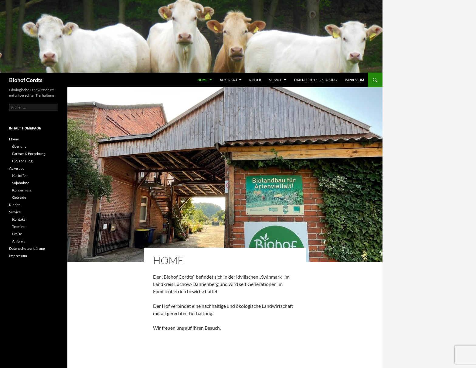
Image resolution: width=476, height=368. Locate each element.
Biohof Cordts (25, 80)
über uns (19, 146)
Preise (17, 234)
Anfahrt (18, 241)
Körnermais (21, 190)
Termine (18, 226)
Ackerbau (228, 80)
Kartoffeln (20, 175)
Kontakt (18, 219)
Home (203, 80)
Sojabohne (20, 183)
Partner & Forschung (28, 153)
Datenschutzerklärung (315, 80)
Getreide (19, 197)
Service (275, 80)
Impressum (354, 80)
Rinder (255, 80)
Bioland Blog (22, 161)
